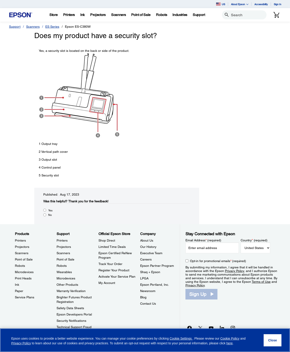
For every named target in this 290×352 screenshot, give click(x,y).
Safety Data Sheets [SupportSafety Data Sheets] (70, 308)
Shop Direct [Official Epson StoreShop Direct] (106, 240)
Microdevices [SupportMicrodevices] (66, 278)
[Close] (272, 340)
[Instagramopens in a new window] (233, 328)
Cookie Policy (230, 338)
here (229, 343)
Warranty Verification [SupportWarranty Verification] (71, 291)
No (50, 215)
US (220, 4)
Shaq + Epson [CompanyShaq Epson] (150, 272)
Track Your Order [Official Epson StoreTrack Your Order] (110, 264)
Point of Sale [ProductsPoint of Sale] (24, 259)
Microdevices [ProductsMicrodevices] (24, 272)
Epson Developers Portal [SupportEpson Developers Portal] (74, 314)
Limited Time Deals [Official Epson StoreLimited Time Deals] (112, 247)
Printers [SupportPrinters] (62, 240)
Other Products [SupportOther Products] (67, 284)
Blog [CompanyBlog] (143, 297)
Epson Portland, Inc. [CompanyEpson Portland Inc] (154, 284)
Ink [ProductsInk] (17, 284)
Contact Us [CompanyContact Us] (148, 303)
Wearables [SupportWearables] (64, 272)
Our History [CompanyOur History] (148, 247)
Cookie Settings (181, 338)
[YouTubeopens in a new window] (211, 328)
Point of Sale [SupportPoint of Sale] (65, 259)
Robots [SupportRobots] (62, 265)
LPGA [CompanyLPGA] (144, 278)
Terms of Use (261, 281)
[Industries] (180, 15)
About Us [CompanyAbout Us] (146, 240)
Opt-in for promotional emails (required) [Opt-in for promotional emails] (218, 261)
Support (15, 26)
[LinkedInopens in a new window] (222, 328)
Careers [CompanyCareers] (146, 259)
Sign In (277, 4)
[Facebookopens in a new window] (189, 328)
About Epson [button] (240, 4)
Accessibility (261, 4)
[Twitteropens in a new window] (200, 328)
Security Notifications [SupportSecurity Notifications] (71, 320)
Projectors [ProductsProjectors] (22, 247)
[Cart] (276, 14)
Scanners (33, 26)
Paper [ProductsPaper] (19, 291)
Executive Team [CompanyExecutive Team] (151, 253)
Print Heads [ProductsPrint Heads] (23, 278)
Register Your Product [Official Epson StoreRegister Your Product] (113, 270)
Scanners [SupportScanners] (63, 253)
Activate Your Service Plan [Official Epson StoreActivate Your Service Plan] (116, 276)
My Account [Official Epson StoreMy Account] (106, 283)
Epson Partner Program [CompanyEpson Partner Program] (157, 265)
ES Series (52, 26)
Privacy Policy (234, 271)
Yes (50, 210)
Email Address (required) (203, 240)
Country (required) (254, 240)
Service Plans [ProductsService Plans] (24, 297)
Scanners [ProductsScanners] (21, 253)
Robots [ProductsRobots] (20, 265)
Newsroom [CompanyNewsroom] (147, 291)
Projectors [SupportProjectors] (64, 247)
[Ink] (82, 15)
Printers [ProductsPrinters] (20, 240)
